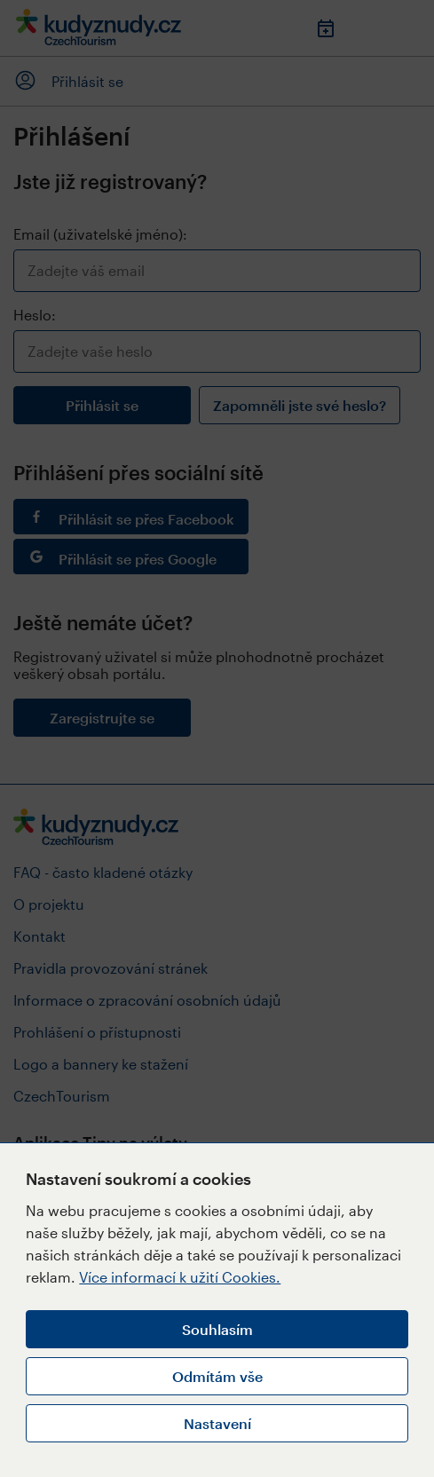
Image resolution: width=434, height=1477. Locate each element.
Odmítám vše (217, 1376)
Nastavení (217, 1423)
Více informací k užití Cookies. (179, 1276)
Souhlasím (217, 1329)
